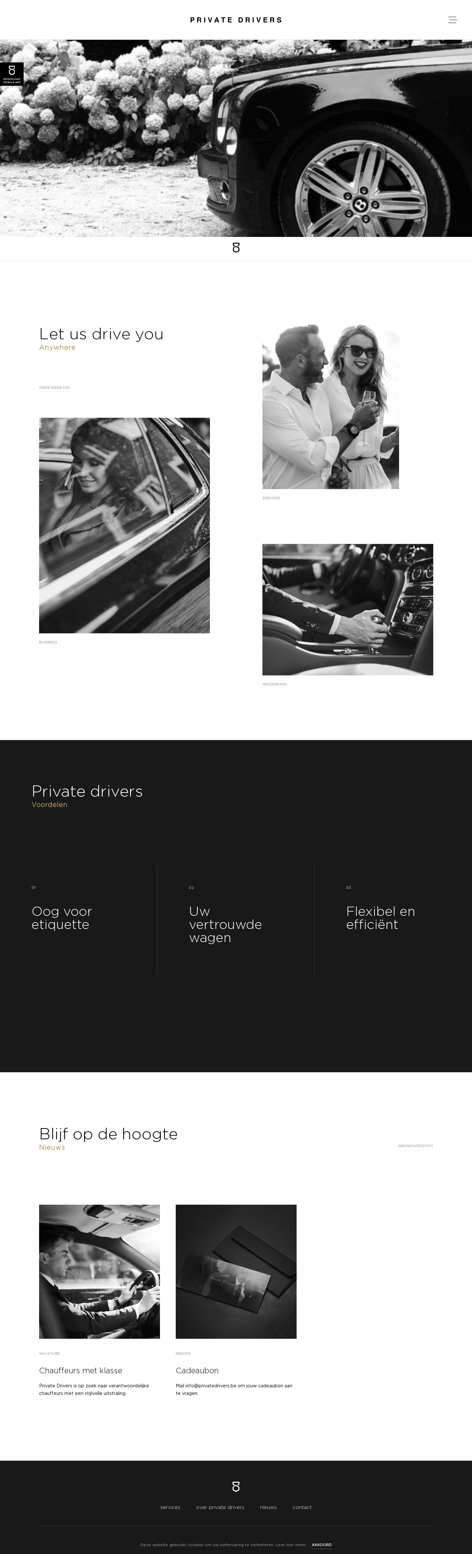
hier (290, 1545)
